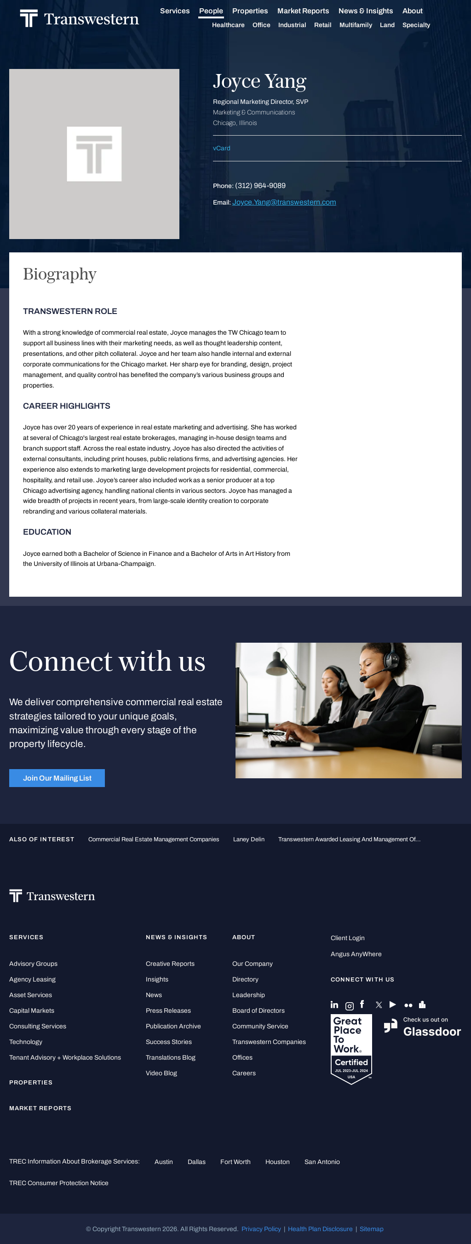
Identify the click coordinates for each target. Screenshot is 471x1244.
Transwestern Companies (269, 1042)
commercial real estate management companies (153, 839)
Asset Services (30, 995)
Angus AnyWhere (356, 954)
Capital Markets (31, 1010)
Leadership (248, 995)
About (423, 11)
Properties (261, 11)
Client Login (348, 938)
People (222, 11)
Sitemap (372, 1229)
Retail (333, 25)
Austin (164, 1161)
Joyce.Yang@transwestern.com (284, 202)
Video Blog (161, 1073)
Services (186, 11)
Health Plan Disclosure (320, 1229)
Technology (25, 1042)
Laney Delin (248, 839)
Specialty (427, 25)
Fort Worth (235, 1161)
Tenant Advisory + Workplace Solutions (65, 1057)
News (154, 995)
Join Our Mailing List (57, 778)
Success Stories (169, 1042)
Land (398, 25)
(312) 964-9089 (260, 185)
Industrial (303, 25)
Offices (242, 1057)
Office (272, 25)
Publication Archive (173, 1026)
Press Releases (168, 1010)
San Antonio (322, 1161)
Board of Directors (258, 1010)
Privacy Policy (261, 1229)
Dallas (197, 1161)
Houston (277, 1161)
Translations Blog (170, 1057)
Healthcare (239, 25)
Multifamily (366, 25)
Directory (245, 979)
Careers (244, 1073)
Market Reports (314, 11)
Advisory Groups (33, 963)
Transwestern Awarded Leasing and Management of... (349, 839)
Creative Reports (170, 963)
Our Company (252, 963)
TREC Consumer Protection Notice (59, 1183)
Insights (157, 979)
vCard (221, 148)
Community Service (260, 1026)
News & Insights (376, 11)
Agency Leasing (32, 979)
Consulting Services (37, 1026)
